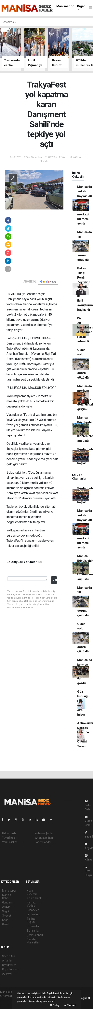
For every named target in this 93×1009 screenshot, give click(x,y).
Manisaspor (65, 6)
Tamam (70, 1005)
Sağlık (5, 911)
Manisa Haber (6, 896)
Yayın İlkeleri (9, 837)
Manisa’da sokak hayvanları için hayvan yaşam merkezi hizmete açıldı (84, 205)
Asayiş (6, 906)
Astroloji (7, 973)
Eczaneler (33, 910)
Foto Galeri (88, 805)
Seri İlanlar (33, 930)
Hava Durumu (32, 892)
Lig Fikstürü (33, 914)
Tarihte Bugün (31, 920)
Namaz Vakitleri (31, 904)
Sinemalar (33, 926)
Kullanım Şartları (44, 833)
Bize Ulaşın (89, 871)
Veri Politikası (10, 842)
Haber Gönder (43, 842)
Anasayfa (8, 21)
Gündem (7, 902)
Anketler (7, 960)
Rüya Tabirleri (10, 969)
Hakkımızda (9, 833)
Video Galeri (88, 821)
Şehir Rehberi (35, 935)
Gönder (55, 579)
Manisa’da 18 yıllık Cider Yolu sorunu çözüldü (84, 246)
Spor (5, 919)
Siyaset (6, 915)
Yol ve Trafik (34, 898)
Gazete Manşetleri (33, 941)
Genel (5, 924)
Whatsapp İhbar (44, 837)
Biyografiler (9, 964)
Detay (55, 1005)
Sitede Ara (8, 956)
